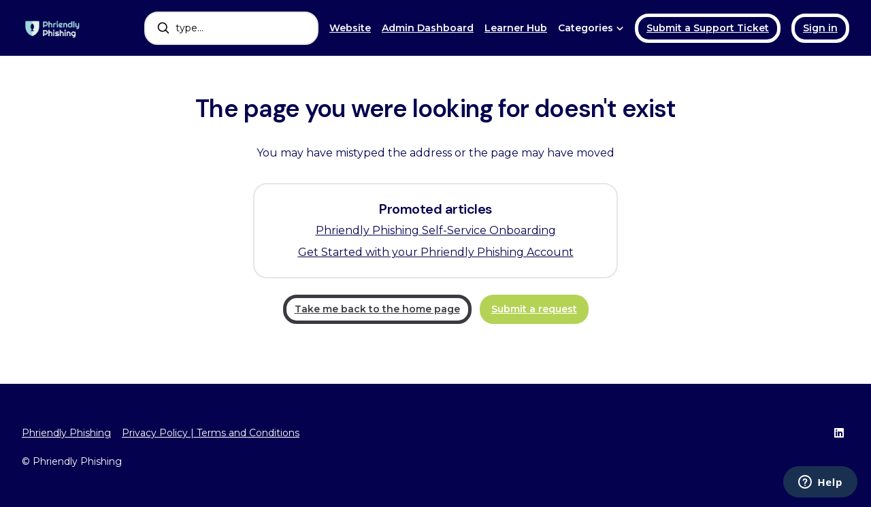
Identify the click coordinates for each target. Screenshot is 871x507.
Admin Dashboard (428, 28)
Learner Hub (515, 28)
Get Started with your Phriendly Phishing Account (436, 252)
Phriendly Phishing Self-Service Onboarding (436, 230)
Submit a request (534, 309)
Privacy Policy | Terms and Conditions (210, 433)
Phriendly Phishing (66, 433)
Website (350, 28)
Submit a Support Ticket (707, 28)
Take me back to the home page (377, 309)
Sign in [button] (820, 28)
